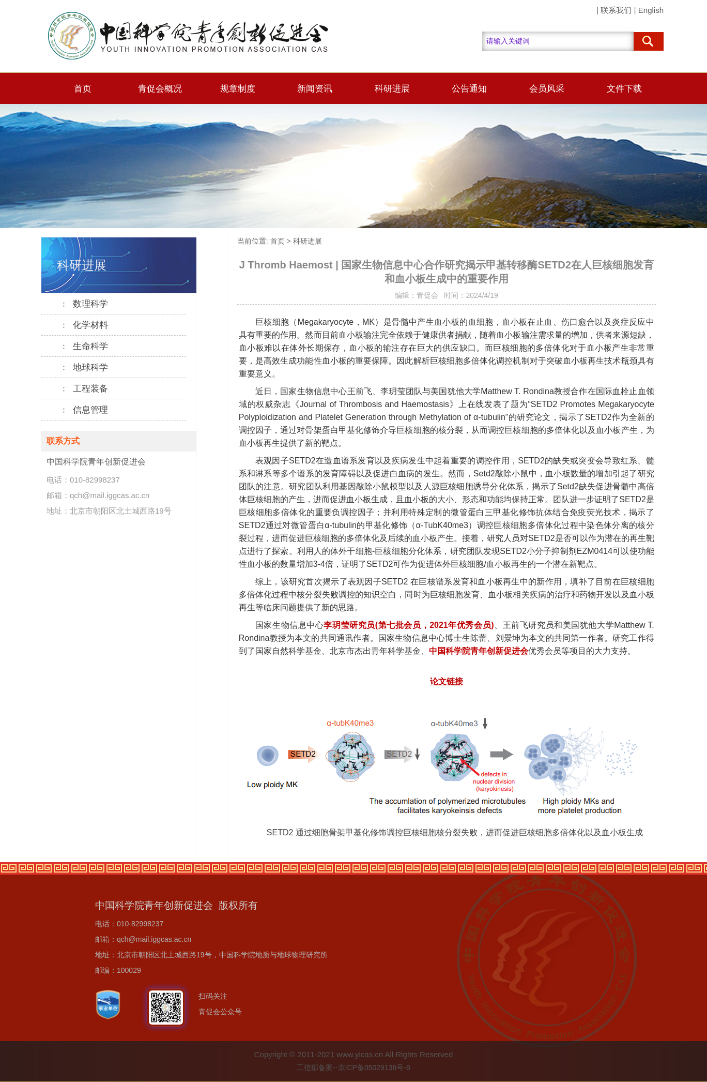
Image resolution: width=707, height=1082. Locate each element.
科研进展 (392, 89)
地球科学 (84, 367)
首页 (82, 89)
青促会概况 (160, 89)
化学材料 (84, 325)
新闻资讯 (314, 89)
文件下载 (624, 89)
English (651, 10)
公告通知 (469, 89)
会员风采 (546, 89)
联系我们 (616, 10)
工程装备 (84, 389)
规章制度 (237, 89)
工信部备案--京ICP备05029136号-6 (353, 1067)
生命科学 (84, 346)
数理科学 (84, 304)
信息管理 (84, 410)
